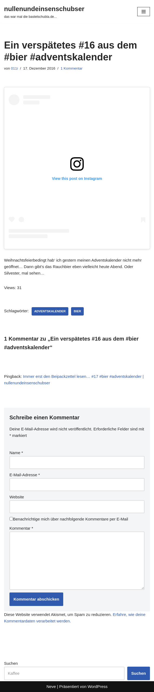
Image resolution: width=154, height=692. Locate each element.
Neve (51, 686)
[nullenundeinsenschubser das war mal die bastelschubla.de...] (44, 11)
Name (16, 452)
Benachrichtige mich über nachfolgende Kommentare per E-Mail (68, 519)
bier (77, 311)
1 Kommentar (71, 68)
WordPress (98, 686)
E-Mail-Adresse (24, 474)
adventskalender (50, 311)
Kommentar (21, 528)
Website (16, 497)
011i (14, 68)
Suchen (11, 663)
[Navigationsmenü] (143, 11)
